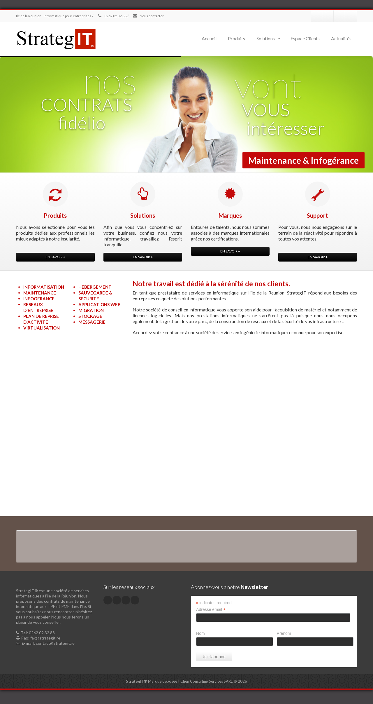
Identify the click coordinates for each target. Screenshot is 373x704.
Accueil (209, 38)
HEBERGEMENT (95, 287)
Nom (200, 633)
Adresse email (211, 609)
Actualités (341, 38)
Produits (236, 38)
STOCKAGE (90, 316)
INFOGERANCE (38, 298)
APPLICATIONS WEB (99, 304)
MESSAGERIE (91, 322)
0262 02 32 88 (111, 16)
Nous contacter (148, 16)
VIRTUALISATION (41, 327)
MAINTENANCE (39, 292)
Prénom (284, 633)
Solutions (268, 38)
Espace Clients (305, 38)
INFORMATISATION (43, 287)
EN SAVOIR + (55, 257)
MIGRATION (91, 310)
